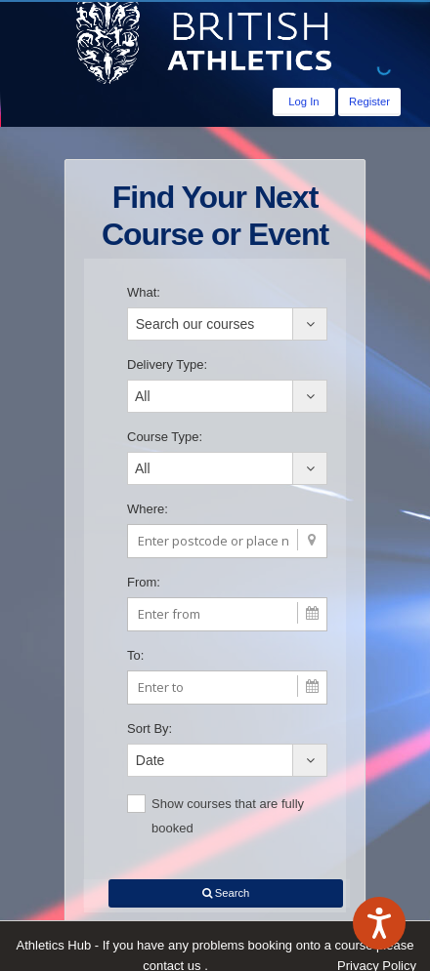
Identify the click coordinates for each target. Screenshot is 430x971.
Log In (303, 101)
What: (143, 292)
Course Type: (164, 436)
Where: (147, 509)
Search (226, 893)
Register (369, 101)
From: (143, 582)
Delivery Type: (167, 364)
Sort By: (149, 728)
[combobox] (227, 324)
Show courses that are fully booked (215, 814)
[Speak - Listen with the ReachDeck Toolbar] (379, 923)
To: (135, 655)
